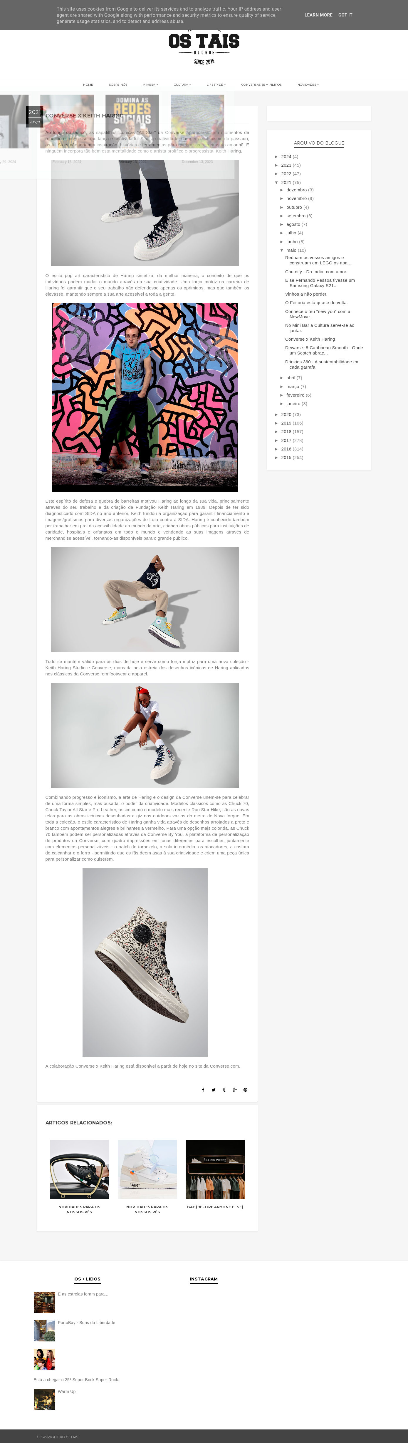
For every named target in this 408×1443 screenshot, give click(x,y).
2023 (287, 165)
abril (291, 377)
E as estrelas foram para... (83, 1294)
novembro (297, 198)
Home (100, 85)
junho (292, 241)
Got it (345, 15)
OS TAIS (86, 1437)
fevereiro (296, 394)
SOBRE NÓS (126, 85)
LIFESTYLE (211, 85)
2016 (287, 448)
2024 (287, 156)
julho (292, 232)
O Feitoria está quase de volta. (316, 302)
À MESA (153, 85)
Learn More (319, 15)
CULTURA (181, 85)
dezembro (297, 189)
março (293, 386)
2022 (287, 173)
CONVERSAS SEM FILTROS (253, 85)
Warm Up (67, 1391)
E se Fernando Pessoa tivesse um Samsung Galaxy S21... (320, 283)
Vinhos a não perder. (306, 293)
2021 (287, 182)
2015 (287, 457)
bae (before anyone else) (215, 1207)
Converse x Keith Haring (310, 339)
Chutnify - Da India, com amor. (316, 271)
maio (292, 250)
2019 (287, 422)
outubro (294, 207)
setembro (296, 215)
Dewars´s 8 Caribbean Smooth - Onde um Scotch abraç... (324, 350)
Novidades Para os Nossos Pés (79, 1209)
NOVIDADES (294, 85)
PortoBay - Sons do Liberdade (86, 1322)
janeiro (294, 403)
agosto (293, 224)
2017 (287, 440)
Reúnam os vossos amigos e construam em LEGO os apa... (318, 260)
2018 (287, 431)
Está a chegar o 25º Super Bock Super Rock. (77, 1379)
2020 (287, 414)
